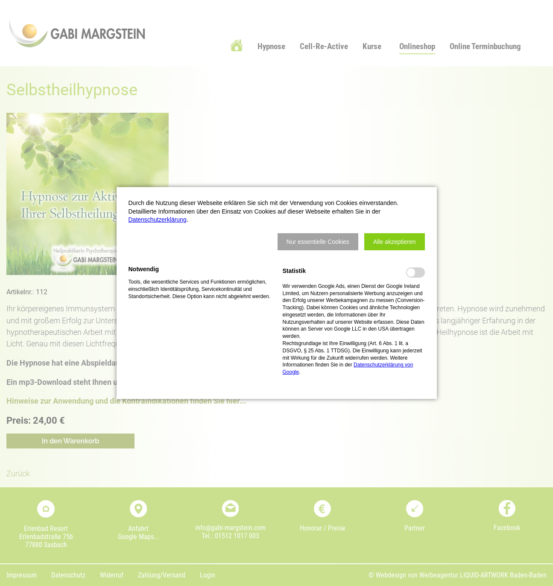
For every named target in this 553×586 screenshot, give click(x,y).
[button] (318, 241)
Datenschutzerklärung (158, 219)
